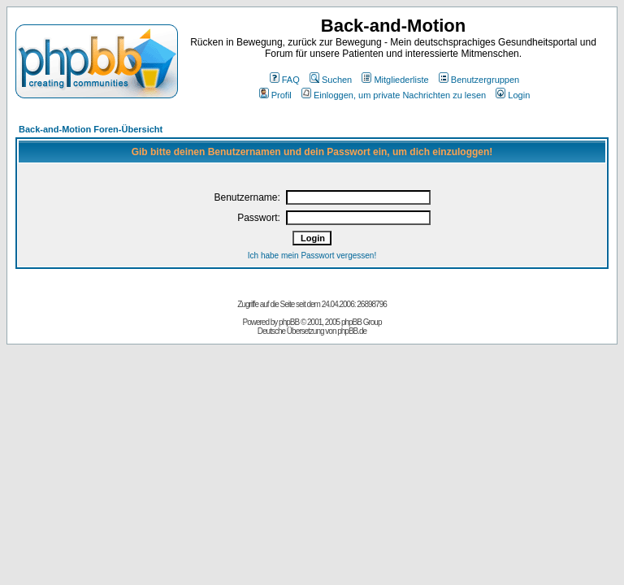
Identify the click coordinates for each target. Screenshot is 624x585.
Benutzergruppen (479, 79)
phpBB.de (351, 331)
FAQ (285, 79)
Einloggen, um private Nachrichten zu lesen (393, 95)
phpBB (289, 322)
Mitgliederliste (395, 79)
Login (513, 95)
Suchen (331, 79)
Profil (275, 95)
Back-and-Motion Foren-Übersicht (90, 129)
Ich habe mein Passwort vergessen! (312, 255)
